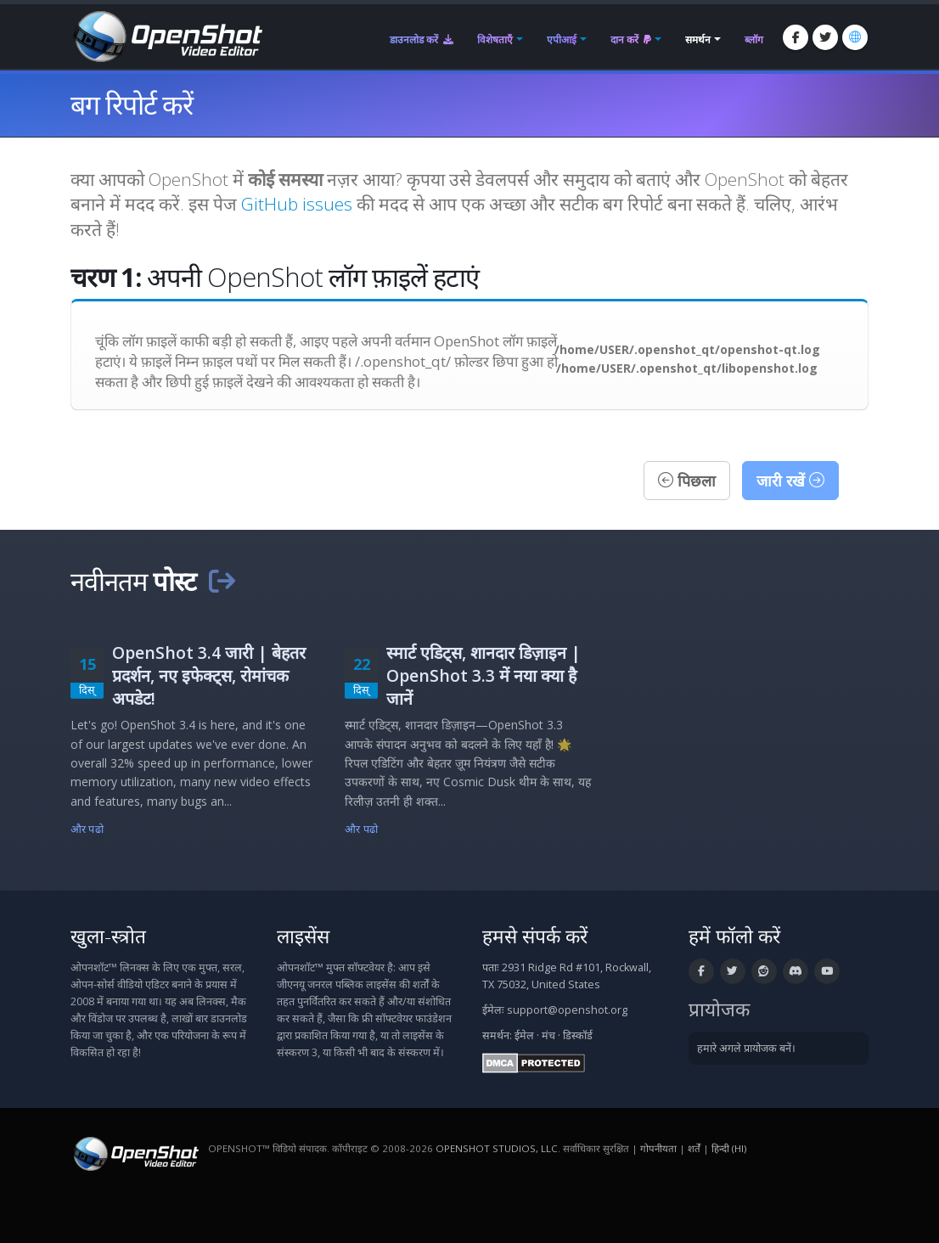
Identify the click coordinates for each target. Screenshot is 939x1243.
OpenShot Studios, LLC (497, 1148)
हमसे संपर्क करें (535, 936)
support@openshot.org (567, 1010)
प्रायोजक (719, 1009)
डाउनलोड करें (421, 39)
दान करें (630, 39)
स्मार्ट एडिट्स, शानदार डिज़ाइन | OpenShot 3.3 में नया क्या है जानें (483, 675)
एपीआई (561, 39)
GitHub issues (296, 204)
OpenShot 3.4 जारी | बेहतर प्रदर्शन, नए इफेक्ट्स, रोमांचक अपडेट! (209, 675)
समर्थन (698, 39)
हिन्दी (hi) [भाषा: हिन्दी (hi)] (728, 1148)
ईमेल (524, 1035)
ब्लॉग (754, 39)
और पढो (87, 829)
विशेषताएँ (495, 39)
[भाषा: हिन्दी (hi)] (855, 37)
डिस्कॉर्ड (578, 1035)
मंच (548, 1035)
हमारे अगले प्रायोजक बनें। (746, 1048)
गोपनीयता (658, 1148)
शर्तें (694, 1148)
